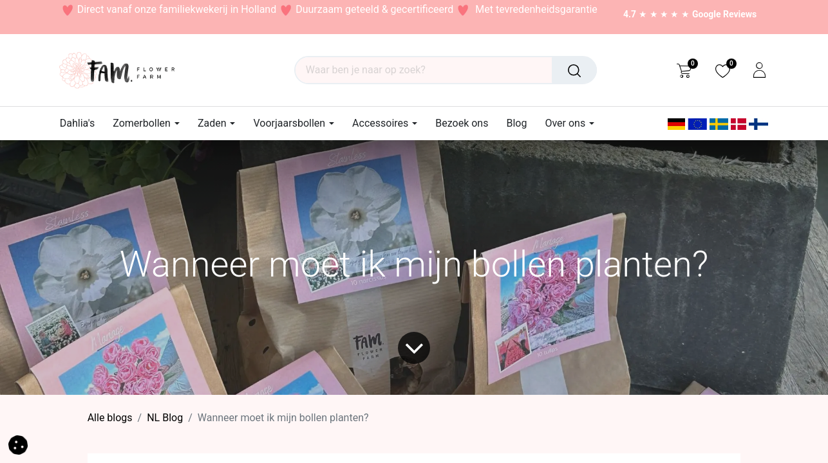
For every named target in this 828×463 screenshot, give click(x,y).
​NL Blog (165, 418)
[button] (18, 444)
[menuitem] (82, 123)
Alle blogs (110, 418)
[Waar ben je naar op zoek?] (574, 70)
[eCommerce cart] (684, 70)
